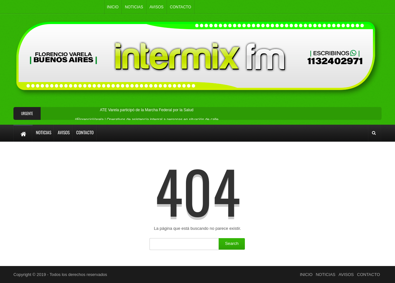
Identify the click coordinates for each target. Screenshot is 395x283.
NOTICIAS (134, 7)
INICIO (113, 7)
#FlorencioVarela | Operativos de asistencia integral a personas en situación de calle (146, 119)
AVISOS (156, 7)
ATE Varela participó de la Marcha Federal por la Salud (146, 110)
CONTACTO (180, 7)
